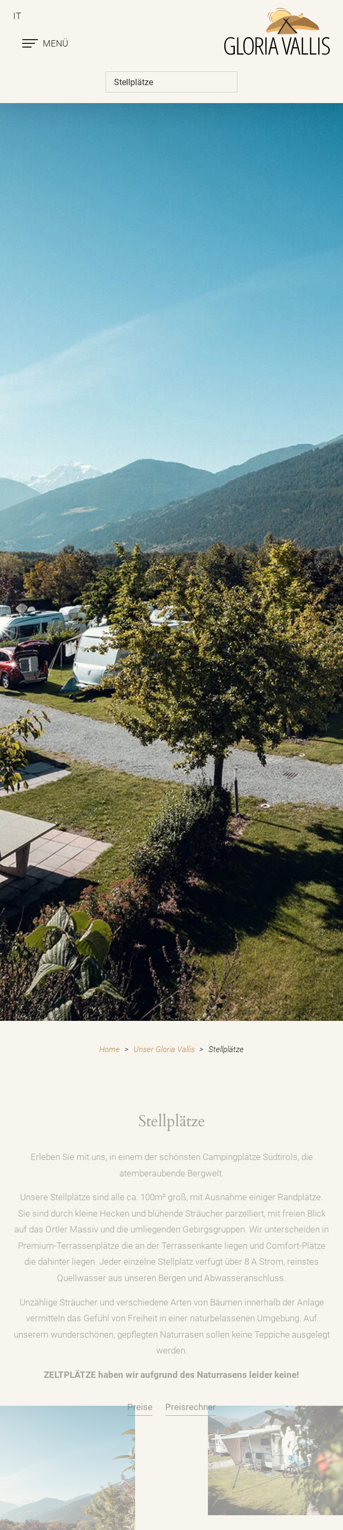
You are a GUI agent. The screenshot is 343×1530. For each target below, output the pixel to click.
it (17, 16)
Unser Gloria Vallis (164, 1049)
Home (109, 1049)
